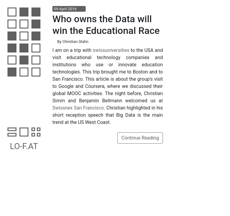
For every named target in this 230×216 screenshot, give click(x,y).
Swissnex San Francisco (78, 108)
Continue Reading (140, 138)
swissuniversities (111, 50)
